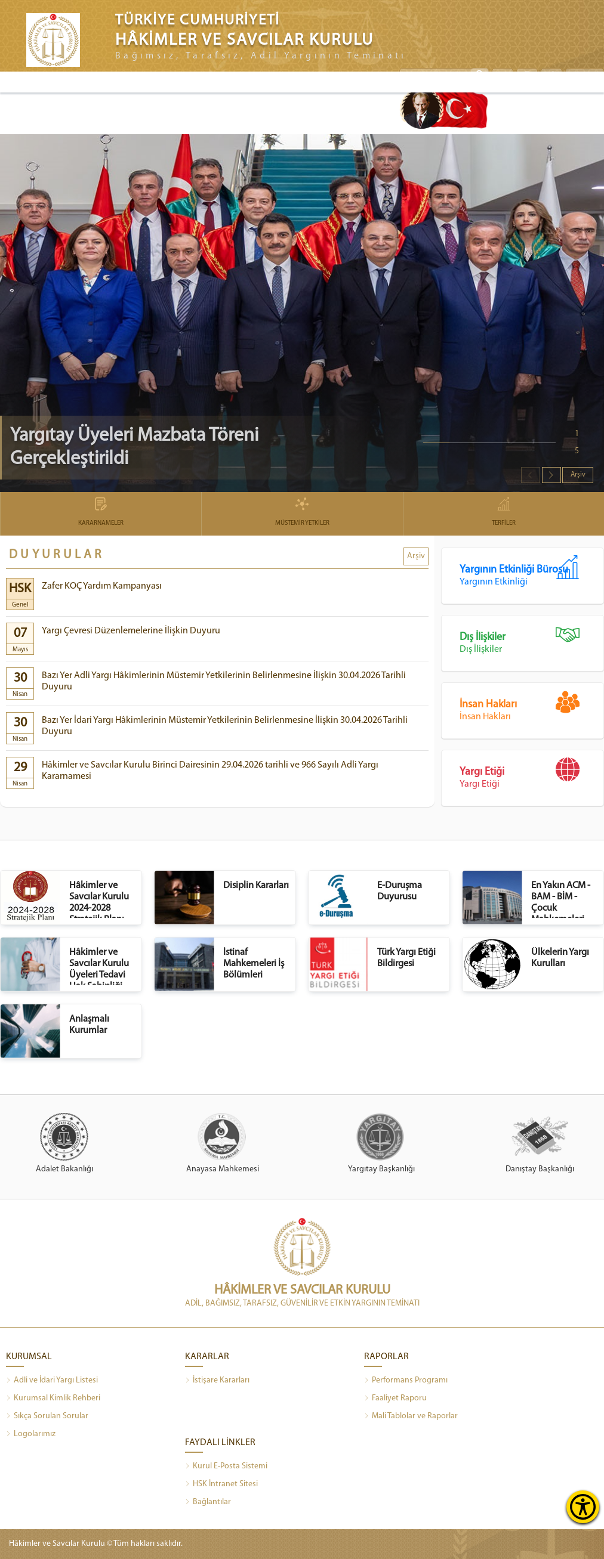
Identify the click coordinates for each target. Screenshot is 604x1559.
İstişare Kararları (217, 1381)
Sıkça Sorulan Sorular (47, 1416)
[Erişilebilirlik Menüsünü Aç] (582, 1506)
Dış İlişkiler (531, 638)
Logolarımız (31, 1434)
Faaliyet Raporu (395, 1399)
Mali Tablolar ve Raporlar (411, 1416)
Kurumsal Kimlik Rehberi (53, 1399)
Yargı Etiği (531, 773)
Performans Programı (406, 1381)
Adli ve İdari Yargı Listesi (52, 1381)
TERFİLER (503, 512)
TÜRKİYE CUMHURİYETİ (197, 20)
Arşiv (578, 474)
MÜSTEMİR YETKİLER (302, 512)
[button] (551, 475)
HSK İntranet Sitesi (221, 1484)
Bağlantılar (208, 1502)
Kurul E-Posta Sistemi (226, 1467)
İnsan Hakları (531, 706)
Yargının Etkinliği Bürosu (531, 571)
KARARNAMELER (101, 512)
